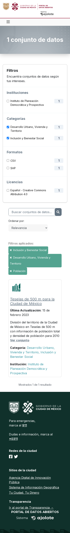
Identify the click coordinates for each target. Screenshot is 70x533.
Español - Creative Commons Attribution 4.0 (28, 192)
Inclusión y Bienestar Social (27, 138)
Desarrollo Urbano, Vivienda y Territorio (29, 128)
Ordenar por (16, 220)
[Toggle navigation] (8, 22)
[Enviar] (58, 212)
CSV (13, 160)
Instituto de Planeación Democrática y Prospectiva (27, 102)
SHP (13, 168)
